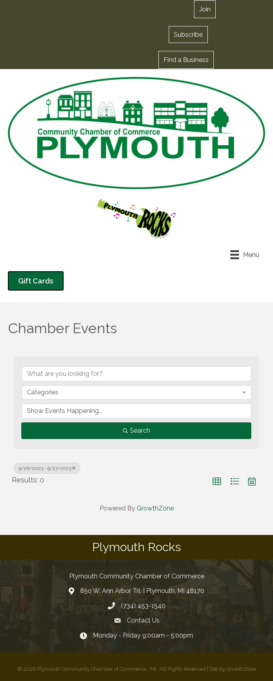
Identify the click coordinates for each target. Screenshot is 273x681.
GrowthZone (155, 508)
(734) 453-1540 (143, 606)
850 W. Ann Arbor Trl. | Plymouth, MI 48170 (142, 591)
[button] (188, 34)
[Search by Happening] (136, 410)
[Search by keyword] (136, 373)
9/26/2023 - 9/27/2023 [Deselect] (47, 468)
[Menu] (244, 254)
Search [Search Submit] (136, 430)
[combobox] (136, 392)
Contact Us (143, 620)
